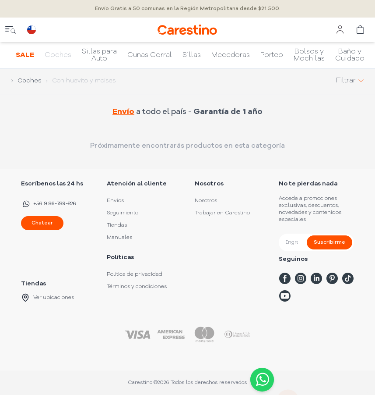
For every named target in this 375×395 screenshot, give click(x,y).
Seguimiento (122, 213)
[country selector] (31, 29)
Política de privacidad (134, 274)
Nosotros (206, 200)
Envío (123, 112)
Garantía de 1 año (228, 112)
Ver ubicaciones (47, 297)
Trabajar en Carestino (222, 213)
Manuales (119, 237)
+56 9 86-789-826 (48, 204)
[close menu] (10, 29)
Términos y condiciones (137, 286)
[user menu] (339, 29)
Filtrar (350, 80)
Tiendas (117, 225)
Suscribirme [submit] (329, 242)
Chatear (42, 223)
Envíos (115, 200)
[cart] (360, 29)
